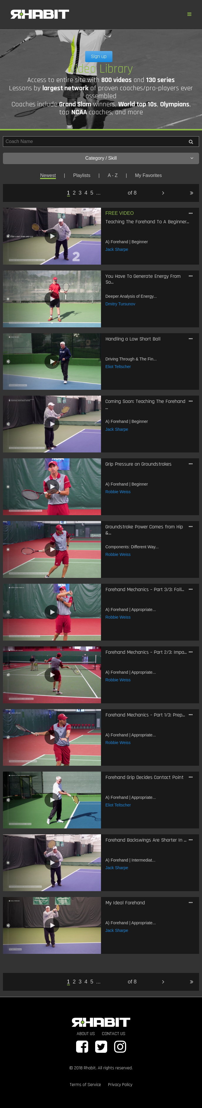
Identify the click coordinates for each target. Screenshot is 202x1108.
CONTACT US (113, 1034)
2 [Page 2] (74, 193)
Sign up (99, 56)
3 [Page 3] (80, 193)
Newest (48, 175)
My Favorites (148, 175)
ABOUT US (86, 1034)
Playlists (81, 175)
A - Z (113, 175)
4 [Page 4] (86, 193)
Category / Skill (139, 158)
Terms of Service (85, 1085)
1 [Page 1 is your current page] (68, 193)
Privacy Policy (120, 1085)
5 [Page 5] (91, 193)
